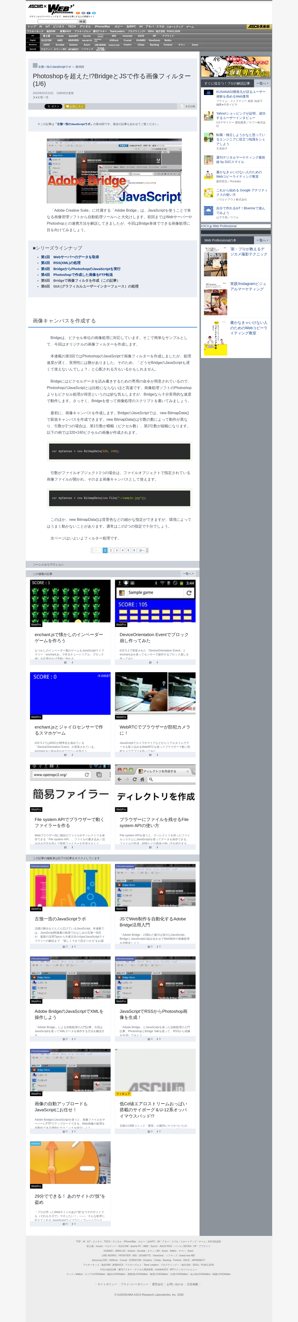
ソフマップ (87, 49)
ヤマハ (181, 45)
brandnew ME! (100, 49)
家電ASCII (65, 31)
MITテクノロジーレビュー (183, 1269)
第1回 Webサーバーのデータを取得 (70, 257)
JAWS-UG (120, 1251)
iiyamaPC (73, 36)
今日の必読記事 (108, 1269)
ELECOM (46, 40)
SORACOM (135, 1260)
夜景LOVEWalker (159, 1274)
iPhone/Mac (102, 26)
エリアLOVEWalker (95, 1274)
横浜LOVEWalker (116, 1274)
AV (141, 26)
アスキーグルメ (82, 31)
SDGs (151, 31)
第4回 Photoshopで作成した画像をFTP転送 (77, 275)
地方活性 (160, 31)
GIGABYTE (87, 40)
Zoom (195, 45)
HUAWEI (141, 40)
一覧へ (187, 573)
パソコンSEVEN (100, 35)
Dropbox (128, 45)
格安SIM (51, 31)
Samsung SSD (99, 1260)
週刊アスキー (100, 31)
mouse (60, 36)
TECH (72, 26)
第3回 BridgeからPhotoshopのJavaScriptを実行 (81, 269)
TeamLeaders (117, 31)
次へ (142, 550)
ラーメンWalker (74, 1274)
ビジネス (58, 26)
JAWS (46, 45)
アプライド (168, 36)
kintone (73, 45)
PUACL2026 (173, 31)
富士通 (46, 36)
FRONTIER (127, 36)
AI (40, 26)
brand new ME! (187, 1255)
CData (141, 45)
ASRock (113, 40)
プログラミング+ (137, 31)
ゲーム (190, 26)
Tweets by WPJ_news (215, 232)
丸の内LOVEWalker (200, 1274)
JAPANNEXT (73, 49)
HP (154, 36)
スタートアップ (174, 26)
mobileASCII (161, 1269)
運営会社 (157, 1284)
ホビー (119, 26)
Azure (87, 45)
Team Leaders (151, 1265)
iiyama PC (136, 1246)
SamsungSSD (97, 40)
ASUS (141, 36)
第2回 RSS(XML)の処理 (61, 263)
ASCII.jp (37, 6)
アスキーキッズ (35, 31)
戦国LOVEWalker (221, 1274)
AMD (60, 40)
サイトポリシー (107, 1284)
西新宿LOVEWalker (138, 1274)
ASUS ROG (73, 40)
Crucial (128, 40)
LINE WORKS (100, 45)
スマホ (160, 26)
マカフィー (46, 49)
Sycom (87, 36)
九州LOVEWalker (179, 1274)
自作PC (131, 26)
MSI (114, 36)
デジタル (85, 26)
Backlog (154, 45)
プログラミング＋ (170, 1265)
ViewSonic (154, 40)
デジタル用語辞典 (143, 1269)
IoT (48, 26)
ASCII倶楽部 (259, 26)
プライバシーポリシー (135, 1284)
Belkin (167, 40)
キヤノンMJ (60, 49)
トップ (31, 26)
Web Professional (61, 9)
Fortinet (168, 45)
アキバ (150, 26)
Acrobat (60, 45)
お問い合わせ (175, 1284)
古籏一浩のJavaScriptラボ (54, 66)
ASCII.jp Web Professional (219, 226)
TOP (78, 1241)
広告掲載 (192, 1284)
